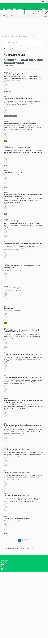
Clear (45, 16)
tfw (10, 91)
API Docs (30, 548)
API (25, 548)
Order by (6, 49)
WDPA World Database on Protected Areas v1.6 (20, 123)
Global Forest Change (11, 221)
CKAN (4, 569)
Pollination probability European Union (17, 518)
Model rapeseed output (12, 288)
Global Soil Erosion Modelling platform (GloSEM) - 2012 (22, 354)
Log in (42, 1)
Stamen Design (11, 36)
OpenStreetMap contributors (30, 36)
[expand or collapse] (43, 6)
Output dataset (9, 308)
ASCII (10, 116)
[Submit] (41, 43)
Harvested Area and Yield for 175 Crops (17, 148)
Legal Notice (4, 560)
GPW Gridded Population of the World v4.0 (18, 98)
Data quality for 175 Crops (13, 172)
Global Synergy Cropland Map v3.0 (16, 74)
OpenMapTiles (19, 36)
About (3, 558)
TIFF (6, 165)
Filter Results (9, 65)
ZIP (5, 213)
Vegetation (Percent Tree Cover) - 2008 (17, 450)
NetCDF (6, 116)
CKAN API (4, 562)
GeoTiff (6, 91)
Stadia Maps (4, 36)
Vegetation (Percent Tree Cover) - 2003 (17, 472)
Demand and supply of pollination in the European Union (23, 243)
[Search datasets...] (21, 43)
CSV (6, 140)
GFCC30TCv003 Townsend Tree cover (17, 495)
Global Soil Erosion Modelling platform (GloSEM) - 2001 (22, 377)
